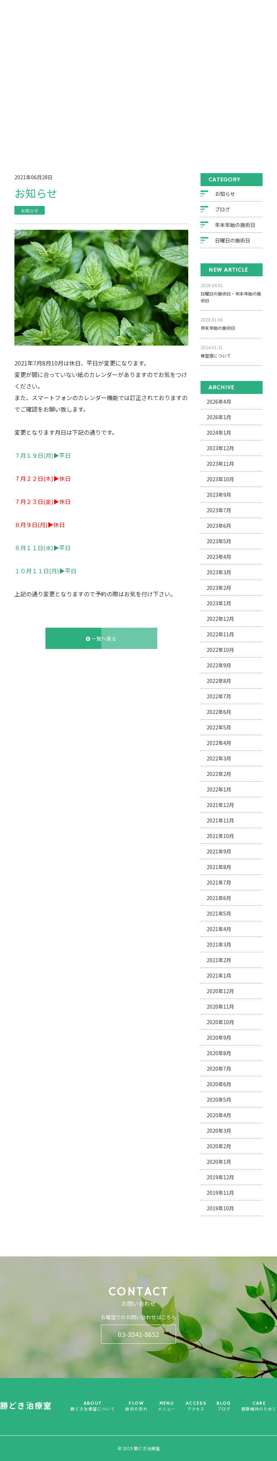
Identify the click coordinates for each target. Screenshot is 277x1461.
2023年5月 (219, 542)
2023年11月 (220, 464)
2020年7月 (219, 1069)
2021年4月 (219, 930)
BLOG (226, 30)
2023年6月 (219, 526)
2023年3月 (219, 573)
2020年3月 (219, 1131)
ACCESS (198, 30)
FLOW (146, 34)
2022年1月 (219, 790)
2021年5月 (219, 914)
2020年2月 (219, 1147)
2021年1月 (219, 976)
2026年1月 (219, 418)
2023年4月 (219, 557)
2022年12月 (220, 619)
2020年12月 (220, 992)
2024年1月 (219, 433)
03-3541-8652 (138, 1334)
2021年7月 (219, 883)
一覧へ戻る (101, 639)
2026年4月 (219, 402)
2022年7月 (219, 697)
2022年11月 (220, 635)
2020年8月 (219, 1054)
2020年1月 (219, 1162)
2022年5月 (219, 728)
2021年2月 (219, 961)
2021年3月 (219, 945)
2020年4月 (219, 1116)
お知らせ (225, 194)
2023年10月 (220, 480)
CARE (251, 37)
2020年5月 (219, 1100)
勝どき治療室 (43, 31)
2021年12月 (220, 806)
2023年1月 (219, 604)
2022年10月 (220, 650)
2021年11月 (220, 821)
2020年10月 (220, 1023)
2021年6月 (219, 899)
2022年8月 (219, 681)
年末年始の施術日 (235, 225)
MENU (171, 34)
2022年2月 (219, 774)
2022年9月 (219, 666)
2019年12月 (220, 1178)
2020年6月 (219, 1085)
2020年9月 (219, 1038)
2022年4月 (219, 743)
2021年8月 (219, 868)
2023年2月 (219, 588)
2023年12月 (220, 449)
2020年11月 (220, 1007)
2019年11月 (220, 1193)
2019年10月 (220, 1209)
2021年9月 (219, 852)
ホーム (32, 134)
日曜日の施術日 (232, 241)
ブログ (54, 134)
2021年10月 (220, 837)
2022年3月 (219, 759)
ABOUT (119, 37)
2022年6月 (219, 712)
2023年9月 (219, 495)
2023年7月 (219, 511)
